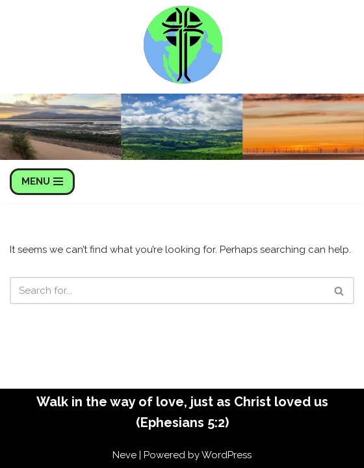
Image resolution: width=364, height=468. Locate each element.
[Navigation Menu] (42, 181)
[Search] (167, 290)
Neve (124, 455)
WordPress (227, 455)
